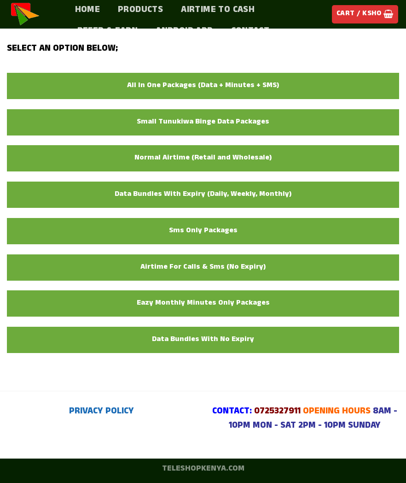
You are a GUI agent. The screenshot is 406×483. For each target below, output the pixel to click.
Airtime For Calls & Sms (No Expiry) (203, 267)
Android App (184, 31)
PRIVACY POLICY (101, 412)
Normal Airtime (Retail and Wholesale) (203, 158)
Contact (250, 31)
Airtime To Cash (218, 10)
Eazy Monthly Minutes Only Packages (203, 303)
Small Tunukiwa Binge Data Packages (203, 122)
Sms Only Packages (203, 231)
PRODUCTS (140, 10)
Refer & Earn (107, 31)
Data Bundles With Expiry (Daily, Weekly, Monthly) (203, 194)
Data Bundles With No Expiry (203, 340)
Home (87, 10)
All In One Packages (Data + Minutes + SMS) (203, 86)
